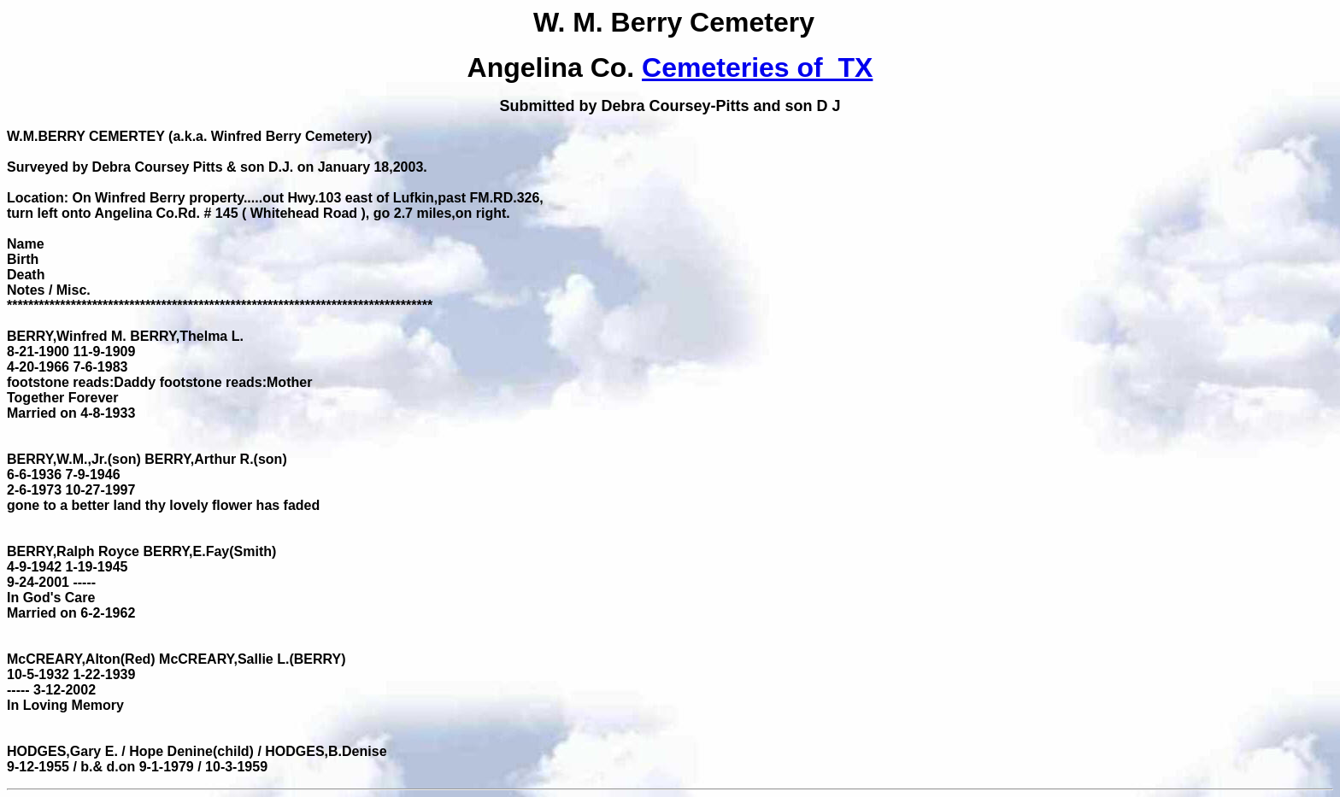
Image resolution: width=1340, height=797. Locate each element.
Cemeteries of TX (757, 67)
